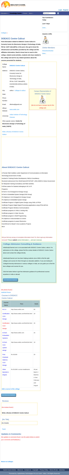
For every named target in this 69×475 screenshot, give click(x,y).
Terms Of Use (54, 470)
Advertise (62, 470)
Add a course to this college (11, 389)
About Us (20, 470)
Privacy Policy (44, 470)
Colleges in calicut (20, 90)
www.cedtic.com (14, 109)
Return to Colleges (7, 461)
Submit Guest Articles (9, 470)
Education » (4, 13)
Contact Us (27, 470)
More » (31, 13)
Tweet (4, 429)
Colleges (3, 33)
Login (60, 10)
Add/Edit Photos (6, 292)
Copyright (35, 470)
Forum (25, 13)
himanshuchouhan (47, 50)
